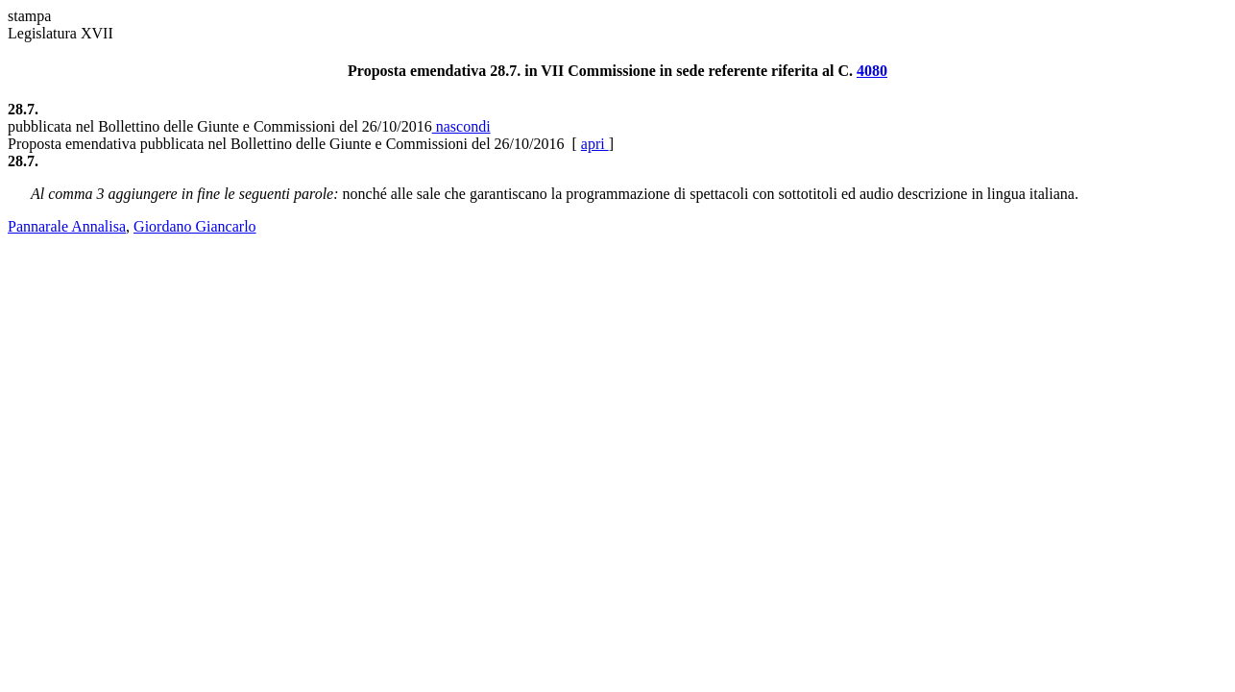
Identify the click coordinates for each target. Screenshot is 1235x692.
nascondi (461, 126)
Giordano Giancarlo (194, 226)
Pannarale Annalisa (67, 226)
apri (595, 144)
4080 (872, 70)
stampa (29, 16)
